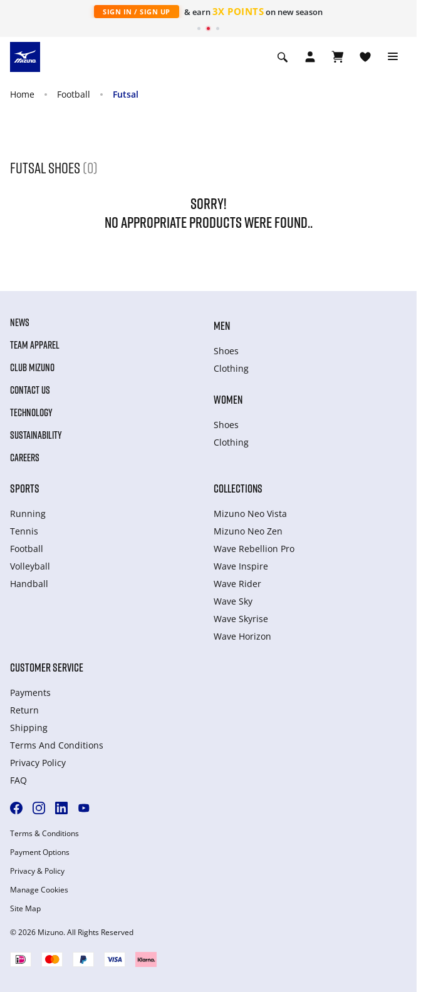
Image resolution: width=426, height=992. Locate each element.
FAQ (18, 780)
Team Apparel (35, 345)
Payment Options (40, 852)
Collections (238, 488)
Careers (24, 457)
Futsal (125, 94)
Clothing (231, 368)
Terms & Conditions (44, 833)
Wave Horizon (242, 636)
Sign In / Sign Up (136, 11)
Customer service (46, 667)
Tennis (24, 531)
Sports (24, 488)
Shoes (226, 351)
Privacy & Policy (37, 871)
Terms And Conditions (56, 745)
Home (22, 94)
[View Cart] (337, 57)
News (19, 322)
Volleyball (30, 566)
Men (222, 325)
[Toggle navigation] (392, 56)
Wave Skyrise (241, 619)
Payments (30, 692)
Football (73, 94)
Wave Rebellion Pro (254, 549)
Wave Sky (233, 601)
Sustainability (36, 435)
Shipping (29, 728)
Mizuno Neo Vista (250, 513)
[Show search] (282, 57)
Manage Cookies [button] (39, 890)
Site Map (25, 908)
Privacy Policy (38, 763)
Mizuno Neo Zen (248, 531)
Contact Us (30, 390)
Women (228, 399)
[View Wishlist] (365, 57)
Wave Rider (237, 584)
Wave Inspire (241, 566)
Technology (31, 412)
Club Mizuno (32, 367)
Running (28, 513)
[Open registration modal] (310, 57)
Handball (29, 584)
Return (24, 710)
